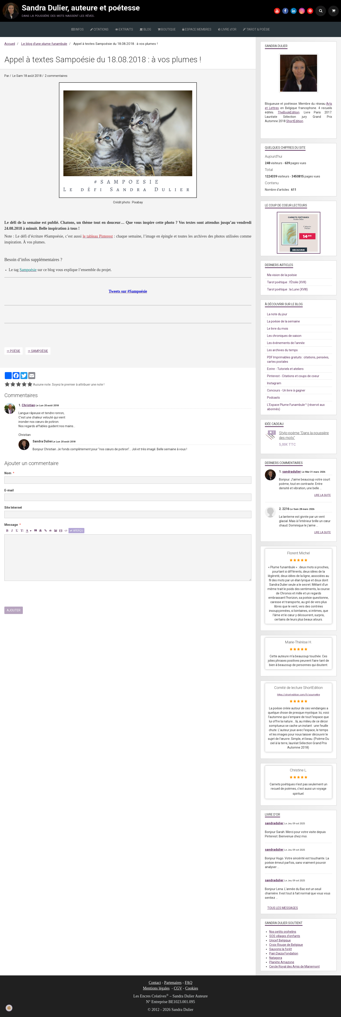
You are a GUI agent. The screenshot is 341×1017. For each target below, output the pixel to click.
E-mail (9, 490)
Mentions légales (156, 988)
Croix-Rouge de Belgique (286, 944)
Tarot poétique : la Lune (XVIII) (287, 289)
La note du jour (277, 314)
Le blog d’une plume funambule (44, 44)
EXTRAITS (124, 29)
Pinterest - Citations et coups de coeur (293, 376)
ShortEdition (294, 121)
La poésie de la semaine (283, 321)
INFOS (77, 29)
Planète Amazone (281, 962)
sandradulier (291, 471)
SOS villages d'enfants (284, 936)
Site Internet (13, 507)
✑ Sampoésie (38, 351)
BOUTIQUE (167, 29)
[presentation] (37, 593)
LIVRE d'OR (227, 29)
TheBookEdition (288, 112)
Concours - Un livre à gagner (286, 390)
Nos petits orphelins (282, 931)
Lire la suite (322, 495)
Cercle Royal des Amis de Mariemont (294, 966)
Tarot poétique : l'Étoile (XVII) (286, 282)
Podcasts (273, 397)
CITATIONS (99, 29)
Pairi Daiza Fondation (283, 953)
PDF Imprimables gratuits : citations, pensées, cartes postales (298, 359)
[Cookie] (9, 1007)
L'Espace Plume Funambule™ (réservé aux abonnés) (296, 407)
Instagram (274, 383)
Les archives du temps (282, 350)
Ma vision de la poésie (282, 275)
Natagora (275, 958)
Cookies (191, 988)
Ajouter (13, 610)
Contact (155, 982)
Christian (28, 405)
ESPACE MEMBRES (196, 29)
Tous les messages (282, 908)
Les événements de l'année (286, 343)
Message (11, 524)
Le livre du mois (277, 328)
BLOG (145, 29)
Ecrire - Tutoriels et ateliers (285, 369)
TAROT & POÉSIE (256, 29)
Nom (7, 473)
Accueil (9, 44)
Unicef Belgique (280, 940)
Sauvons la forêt (280, 949)
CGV (178, 988)
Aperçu (76, 530)
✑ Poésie (13, 351)
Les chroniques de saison (284, 335)
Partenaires (173, 982)
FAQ (188, 982)
